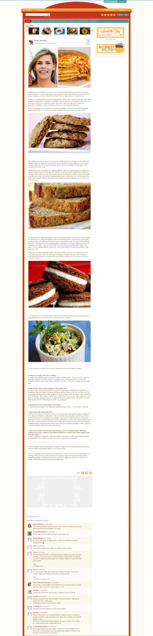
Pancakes (42, 94)
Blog (122, 10)
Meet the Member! (63, 21)
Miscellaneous (72, 21)
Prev (26, 30)
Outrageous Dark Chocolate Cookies (75, 110)
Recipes (40, 10)
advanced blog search (110, 39)
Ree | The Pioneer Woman (41, 582)
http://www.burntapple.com (41, 579)
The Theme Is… (93, 21)
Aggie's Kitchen (38, 524)
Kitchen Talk (45, 21)
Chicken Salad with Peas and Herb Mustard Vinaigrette (54, 318)
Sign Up (120, 14)
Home (29, 10)
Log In (126, 14)
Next (93, 30)
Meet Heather (40, 40)
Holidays (38, 21)
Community (109, 10)
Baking (34, 21)
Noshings (36, 590)
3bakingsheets (38, 538)
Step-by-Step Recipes (82, 21)
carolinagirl (37, 606)
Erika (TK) (42, 43)
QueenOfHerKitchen (40, 532)
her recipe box (46, 110)
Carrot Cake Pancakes (52, 92)
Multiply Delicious (84, 101)
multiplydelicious (79, 96)
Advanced (47, 17)
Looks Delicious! (53, 21)
